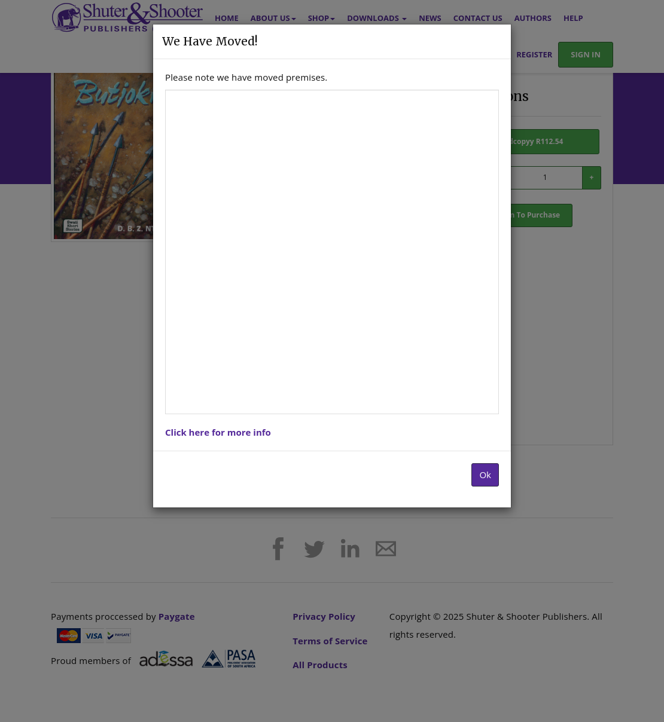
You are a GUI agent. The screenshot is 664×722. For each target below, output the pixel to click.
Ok (485, 475)
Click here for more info (218, 432)
